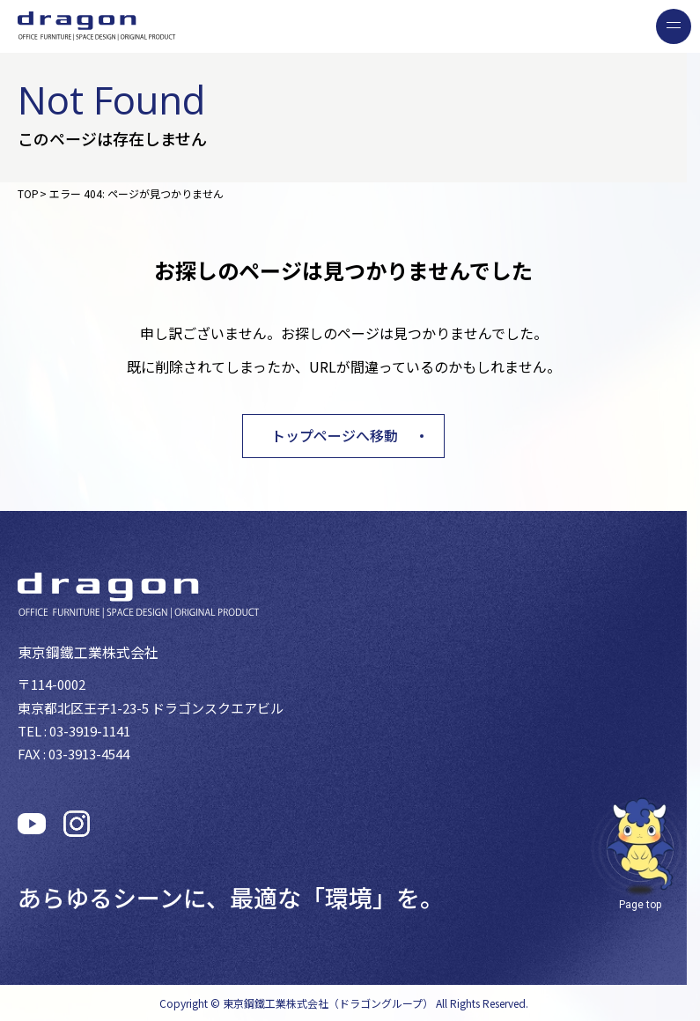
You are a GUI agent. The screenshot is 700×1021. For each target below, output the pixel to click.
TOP (28, 193)
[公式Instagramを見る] (76, 823)
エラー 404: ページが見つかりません (136, 193)
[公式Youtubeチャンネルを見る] (32, 823)
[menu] (673, 26)
